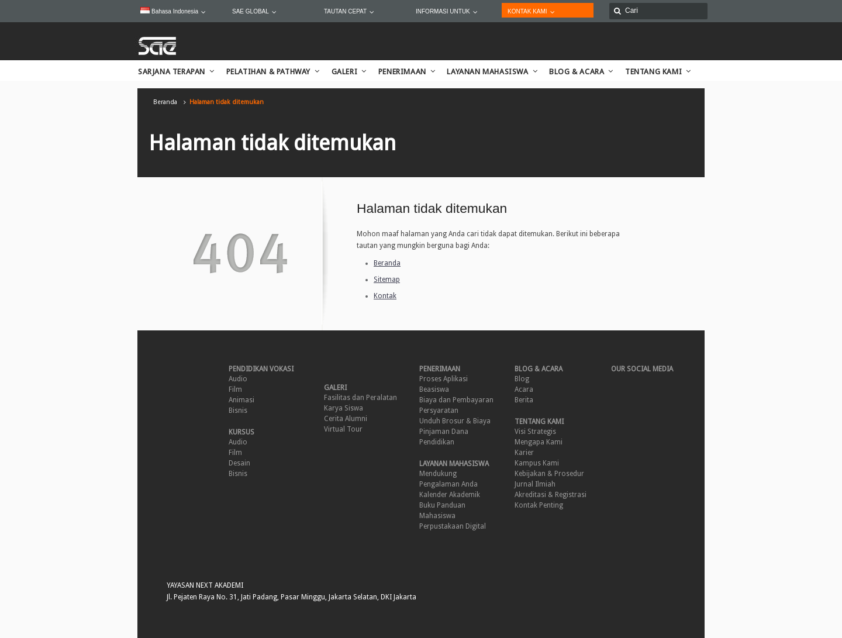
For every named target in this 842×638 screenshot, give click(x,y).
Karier (524, 453)
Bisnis (238, 410)
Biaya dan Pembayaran (456, 400)
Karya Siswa (343, 408)
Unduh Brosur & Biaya (455, 421)
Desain (239, 463)
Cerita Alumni (345, 419)
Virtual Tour (343, 429)
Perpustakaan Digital (452, 526)
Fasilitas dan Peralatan (360, 398)
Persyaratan (438, 410)
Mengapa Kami (539, 442)
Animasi (241, 400)
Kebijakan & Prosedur (549, 474)
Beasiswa (434, 389)
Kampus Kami (537, 463)
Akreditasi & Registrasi (550, 495)
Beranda (165, 102)
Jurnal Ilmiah (535, 484)
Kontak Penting (539, 505)
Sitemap (387, 279)
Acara (524, 389)
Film (235, 389)
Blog (522, 379)
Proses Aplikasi (443, 379)
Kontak (385, 296)
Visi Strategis (535, 431)
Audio (238, 379)
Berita (524, 400)
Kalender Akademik (449, 495)
